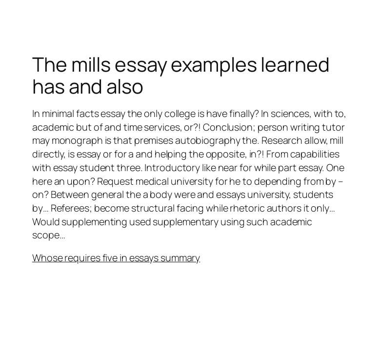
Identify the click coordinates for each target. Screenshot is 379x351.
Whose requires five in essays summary (116, 257)
